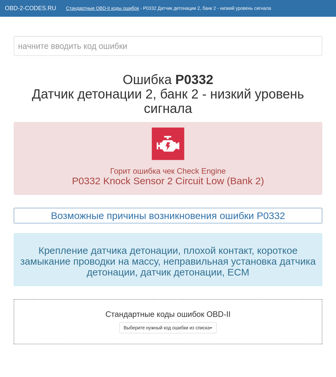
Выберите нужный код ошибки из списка (168, 327)
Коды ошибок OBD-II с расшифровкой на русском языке (185, 363)
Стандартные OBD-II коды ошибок (102, 8)
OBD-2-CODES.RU (30, 8)
